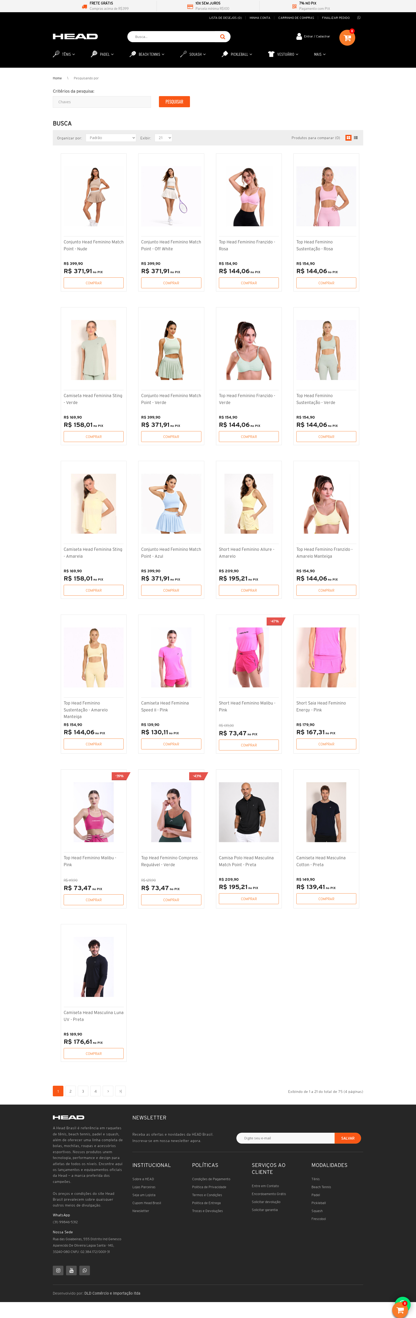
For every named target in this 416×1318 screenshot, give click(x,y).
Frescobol (318, 1219)
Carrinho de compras (296, 17)
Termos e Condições (207, 1195)
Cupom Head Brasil (146, 1203)
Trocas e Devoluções (207, 1211)
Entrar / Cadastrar (317, 36)
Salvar (347, 1138)
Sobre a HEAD (143, 1179)
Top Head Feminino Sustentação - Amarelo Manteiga (86, 710)
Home (57, 78)
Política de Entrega (206, 1203)
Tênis (315, 1179)
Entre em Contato (265, 1186)
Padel (315, 1195)
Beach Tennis (321, 1187)
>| (120, 1091)
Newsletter (140, 1211)
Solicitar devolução (266, 1202)
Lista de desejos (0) (225, 17)
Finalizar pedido (336, 17)
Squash (317, 1211)
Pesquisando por (86, 78)
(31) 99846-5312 (65, 1222)
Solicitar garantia (265, 1210)
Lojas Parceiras (143, 1187)
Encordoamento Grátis (269, 1194)
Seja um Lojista (143, 1195)
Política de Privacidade (209, 1187)
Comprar (94, 283)
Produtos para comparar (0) (316, 138)
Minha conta (260, 17)
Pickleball (318, 1203)
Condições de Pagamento (211, 1179)
